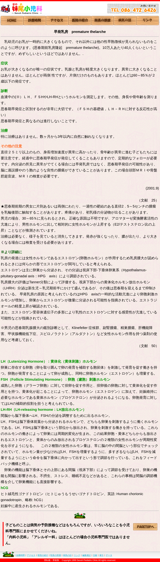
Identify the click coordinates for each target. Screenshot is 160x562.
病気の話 (67, 555)
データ (109, 555)
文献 (95, 555)
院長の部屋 (55, 555)
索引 (101, 555)
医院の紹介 (43, 555)
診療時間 (20, 555)
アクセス (31, 555)
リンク (77, 555)
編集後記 (86, 555)
